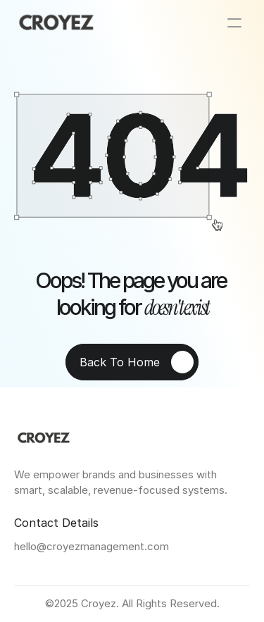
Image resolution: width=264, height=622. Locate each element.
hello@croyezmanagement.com (91, 546)
